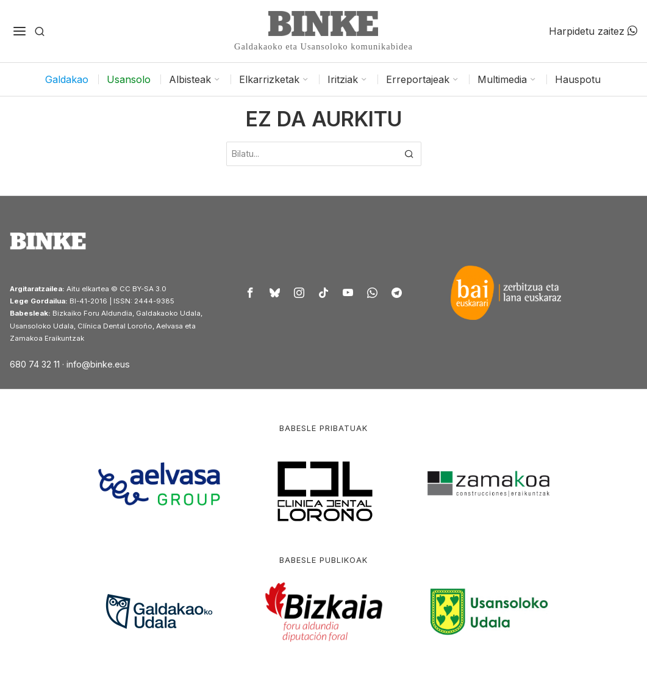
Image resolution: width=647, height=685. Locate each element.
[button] (409, 154)
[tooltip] (250, 292)
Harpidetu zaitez (593, 31)
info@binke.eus (98, 364)
